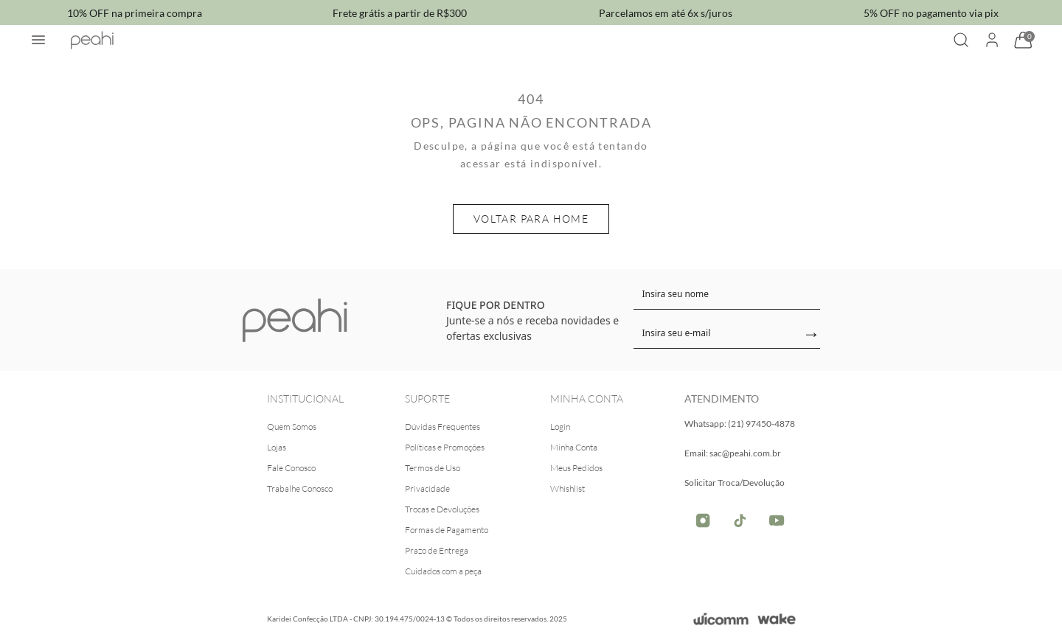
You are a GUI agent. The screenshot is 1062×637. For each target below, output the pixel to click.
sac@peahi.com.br (745, 453)
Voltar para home (531, 218)
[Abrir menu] (38, 40)
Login (560, 426)
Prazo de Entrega (436, 550)
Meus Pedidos (576, 467)
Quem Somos (291, 426)
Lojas (276, 447)
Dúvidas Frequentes (442, 426)
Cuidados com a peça (443, 571)
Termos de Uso (432, 467)
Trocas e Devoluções (442, 509)
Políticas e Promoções (445, 447)
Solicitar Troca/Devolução (734, 482)
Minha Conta (573, 447)
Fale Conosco (291, 467)
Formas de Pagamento (446, 529)
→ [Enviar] (811, 334)
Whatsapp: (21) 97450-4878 (739, 423)
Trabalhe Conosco (300, 488)
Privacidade (427, 488)
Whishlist (567, 488)
